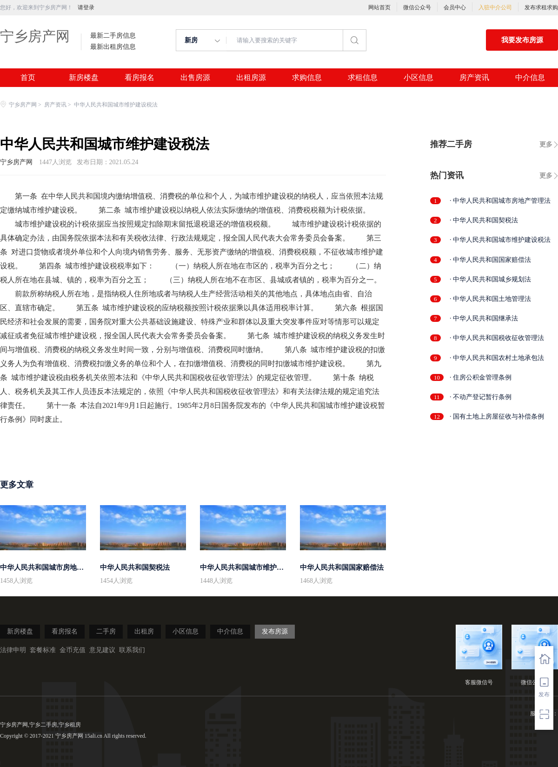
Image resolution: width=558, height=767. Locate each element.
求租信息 (363, 77)
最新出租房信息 (113, 47)
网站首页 (379, 7)
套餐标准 (43, 650)
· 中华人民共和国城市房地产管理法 (500, 200)
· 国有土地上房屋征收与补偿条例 (497, 416)
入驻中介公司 (495, 7)
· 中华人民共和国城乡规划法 (490, 279)
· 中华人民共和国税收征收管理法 (497, 337)
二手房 (106, 631)
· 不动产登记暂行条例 (481, 397)
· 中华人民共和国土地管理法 (490, 298)
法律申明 (13, 650)
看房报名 (139, 77)
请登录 (86, 7)
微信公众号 (417, 7)
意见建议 (102, 650)
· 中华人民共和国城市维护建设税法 (500, 239)
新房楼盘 (84, 77)
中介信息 (530, 77)
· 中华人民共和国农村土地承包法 (497, 357)
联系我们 (132, 650)
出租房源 (251, 77)
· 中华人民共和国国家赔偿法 (490, 259)
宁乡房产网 (35, 36)
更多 (545, 144)
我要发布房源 (522, 40)
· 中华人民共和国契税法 (484, 220)
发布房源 (275, 631)
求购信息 (307, 77)
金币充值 (73, 650)
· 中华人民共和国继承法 (484, 318)
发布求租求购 (541, 7)
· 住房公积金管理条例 (481, 377)
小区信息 (418, 77)
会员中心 (455, 7)
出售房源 (195, 77)
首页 (28, 77)
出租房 (144, 631)
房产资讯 (474, 77)
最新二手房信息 (113, 36)
